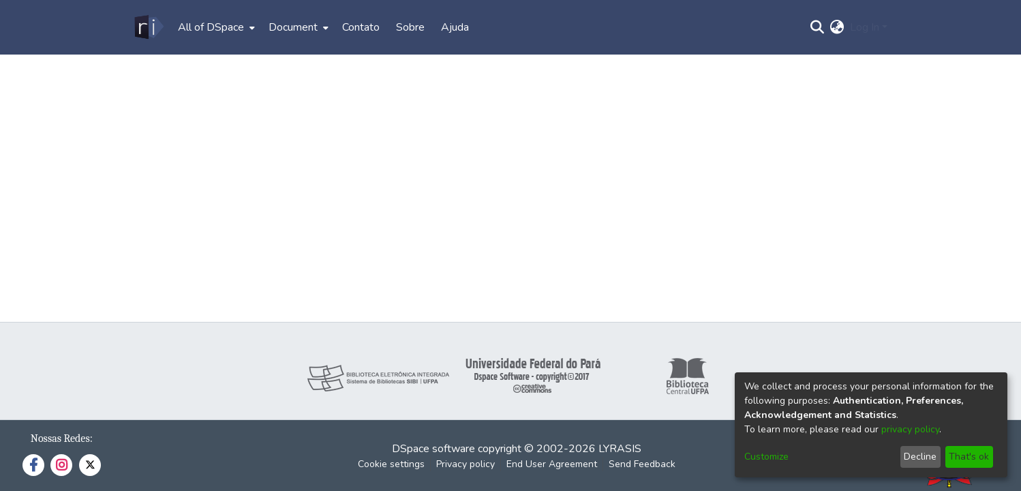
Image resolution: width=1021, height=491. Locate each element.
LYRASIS (619, 448)
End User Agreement (551, 464)
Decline (920, 456)
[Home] (148, 27)
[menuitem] (215, 27)
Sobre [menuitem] (410, 27)
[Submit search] (817, 27)
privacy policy (910, 429)
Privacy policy (465, 464)
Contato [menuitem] (361, 27)
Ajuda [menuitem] (455, 27)
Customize (766, 456)
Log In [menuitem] (864, 27)
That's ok (969, 456)
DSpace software (433, 448)
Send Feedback (642, 464)
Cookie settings (391, 464)
